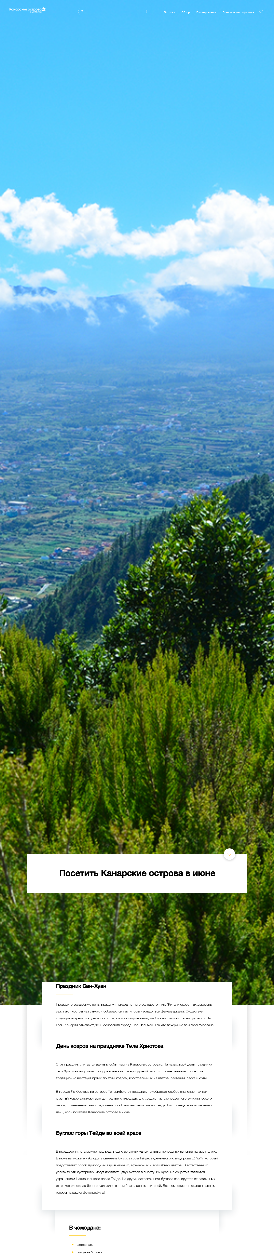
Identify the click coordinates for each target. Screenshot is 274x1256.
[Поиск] (112, 11)
